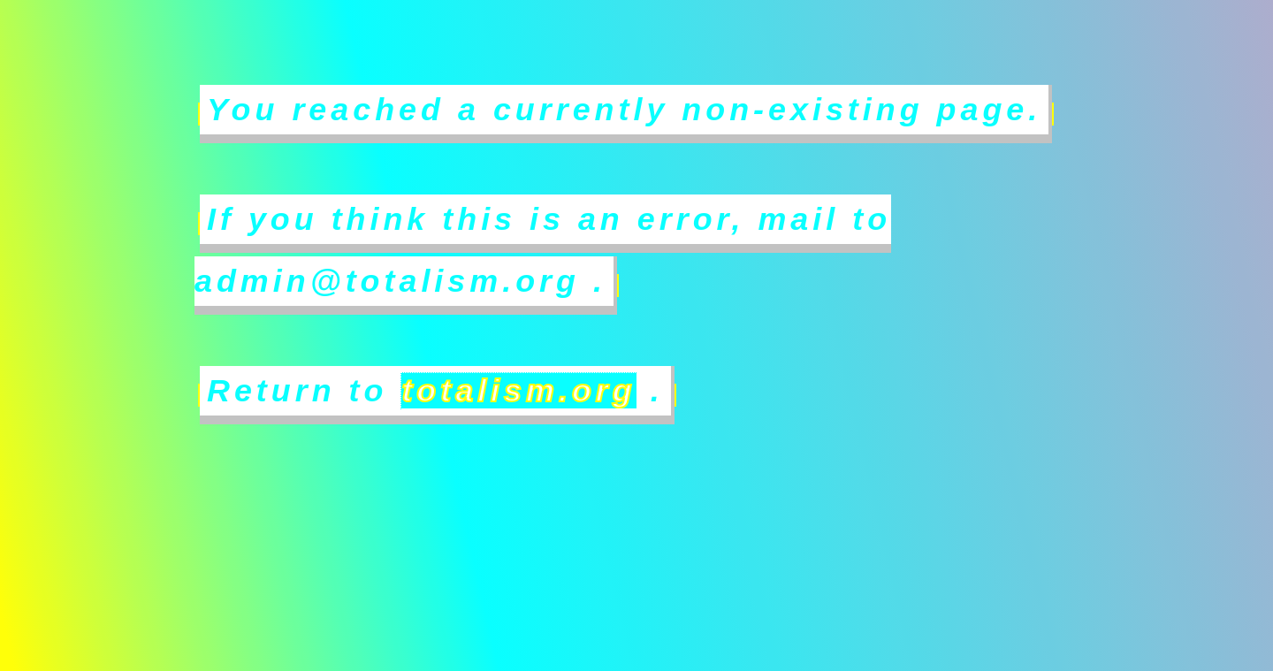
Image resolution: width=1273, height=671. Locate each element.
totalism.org (518, 390)
